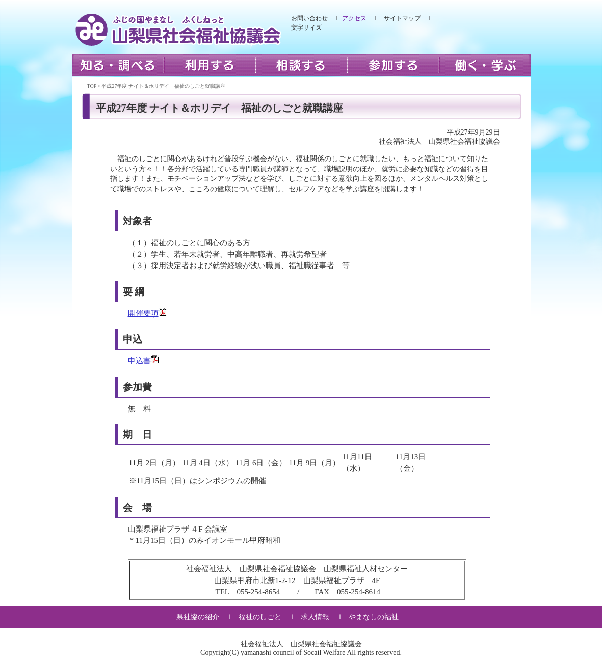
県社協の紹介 (197, 617)
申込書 (139, 361)
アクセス (354, 18)
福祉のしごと (260, 617)
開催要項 (143, 313)
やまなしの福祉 (374, 617)
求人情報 (315, 617)
